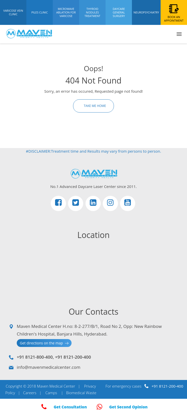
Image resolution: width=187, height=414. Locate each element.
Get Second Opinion (121, 406)
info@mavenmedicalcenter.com (48, 367)
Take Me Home (94, 106)
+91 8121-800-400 (35, 357)
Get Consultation (63, 406)
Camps (51, 392)
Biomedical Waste (81, 392)
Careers (29, 392)
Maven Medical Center (56, 386)
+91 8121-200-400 (73, 357)
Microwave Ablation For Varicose (66, 12)
